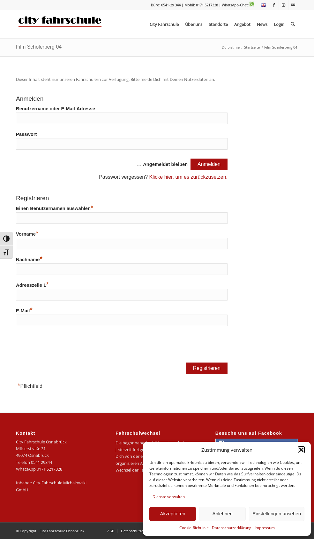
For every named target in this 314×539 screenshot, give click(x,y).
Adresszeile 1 (32, 285)
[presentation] (64, 346)
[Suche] (293, 24)
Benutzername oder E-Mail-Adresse (55, 108)
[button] (301, 450)
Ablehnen (222, 513)
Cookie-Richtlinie (194, 527)
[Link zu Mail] (293, 5)
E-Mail (24, 310)
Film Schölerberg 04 (39, 47)
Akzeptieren (172, 513)
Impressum (265, 527)
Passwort (26, 134)
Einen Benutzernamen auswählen (54, 208)
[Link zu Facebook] (274, 5)
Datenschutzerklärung (231, 527)
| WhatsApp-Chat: (236, 5)
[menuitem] (262, 5)
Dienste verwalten (169, 496)
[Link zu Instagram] (283, 5)
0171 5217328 (49, 469)
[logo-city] (60, 24)
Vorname (27, 234)
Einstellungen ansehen (276, 513)
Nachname (29, 259)
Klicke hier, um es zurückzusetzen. (188, 177)
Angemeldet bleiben (165, 164)
